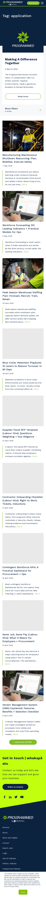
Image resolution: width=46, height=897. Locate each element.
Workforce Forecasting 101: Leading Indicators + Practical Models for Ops (20, 228)
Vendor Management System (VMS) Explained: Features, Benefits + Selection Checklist (20, 708)
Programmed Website (11, 869)
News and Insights (10, 838)
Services (5, 827)
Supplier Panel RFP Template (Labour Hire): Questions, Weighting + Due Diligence (20, 433)
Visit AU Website (9, 858)
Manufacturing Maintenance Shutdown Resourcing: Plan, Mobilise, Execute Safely (19, 158)
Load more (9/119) (23, 742)
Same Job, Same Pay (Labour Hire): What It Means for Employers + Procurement (20, 638)
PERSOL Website (9, 863)
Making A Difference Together (21, 61)
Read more (23, 96)
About (4, 833)
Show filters (11, 108)
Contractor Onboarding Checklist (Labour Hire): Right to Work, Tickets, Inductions (22, 500)
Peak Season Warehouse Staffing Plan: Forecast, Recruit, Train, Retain (22, 296)
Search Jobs (7, 848)
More (24, 184)
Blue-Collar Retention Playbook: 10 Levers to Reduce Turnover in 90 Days (22, 366)
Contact (5, 843)
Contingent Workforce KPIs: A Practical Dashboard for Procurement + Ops (20, 571)
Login (4, 853)
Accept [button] (23, 892)
